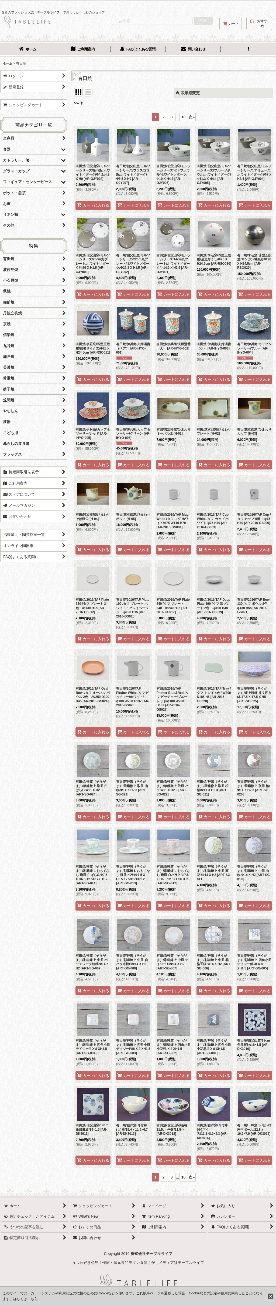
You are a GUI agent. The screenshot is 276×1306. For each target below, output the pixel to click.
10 (183, 117)
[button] (248, 50)
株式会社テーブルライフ (151, 1253)
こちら (32, 1299)
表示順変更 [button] (188, 93)
